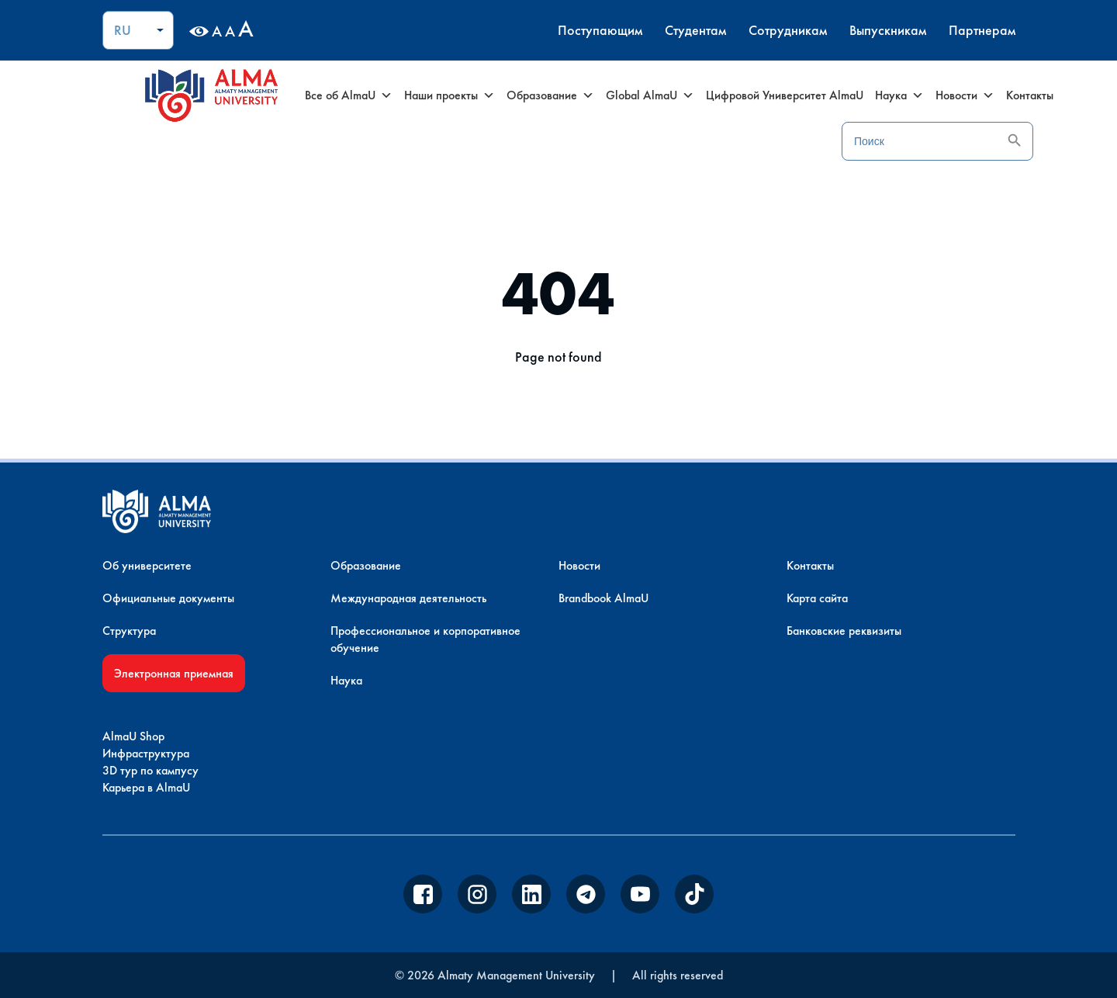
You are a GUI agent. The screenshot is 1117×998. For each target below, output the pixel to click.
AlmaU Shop (133, 736)
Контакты (1029, 95)
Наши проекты (449, 95)
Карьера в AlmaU (146, 787)
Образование (550, 95)
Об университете (147, 565)
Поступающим (600, 30)
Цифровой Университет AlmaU (784, 95)
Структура (129, 630)
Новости (964, 95)
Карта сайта (817, 598)
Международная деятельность (408, 598)
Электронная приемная (173, 673)
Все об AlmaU (349, 95)
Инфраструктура (145, 753)
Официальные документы (168, 598)
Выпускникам (887, 30)
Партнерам (982, 30)
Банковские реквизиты (844, 630)
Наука (899, 95)
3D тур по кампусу (150, 770)
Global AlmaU (650, 95)
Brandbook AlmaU (603, 598)
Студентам (695, 30)
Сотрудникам (788, 30)
